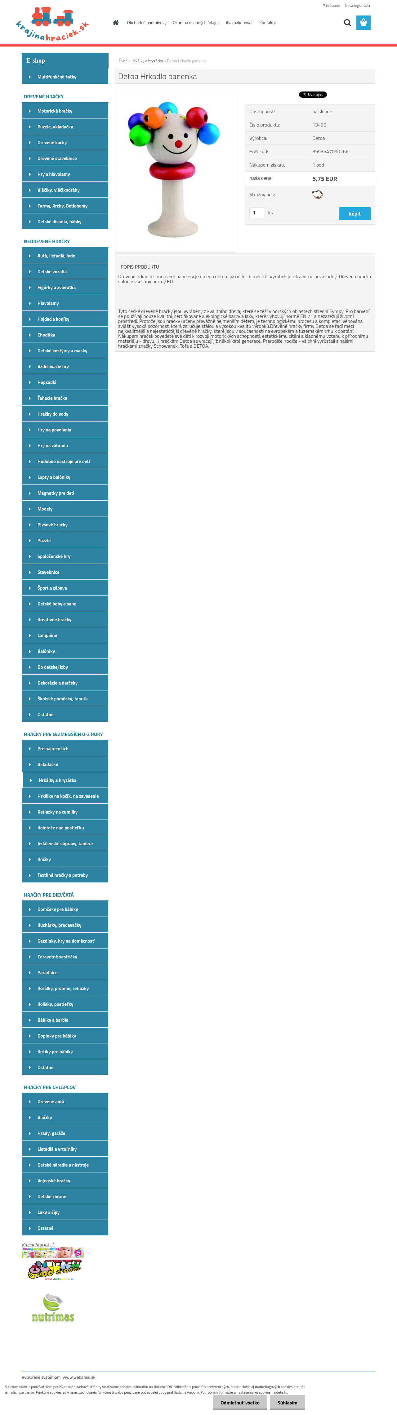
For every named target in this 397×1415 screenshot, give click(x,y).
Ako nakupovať (239, 22)
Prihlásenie (331, 5)
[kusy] (257, 212)
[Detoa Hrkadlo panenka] (175, 92)
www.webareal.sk (79, 1377)
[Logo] (64, 22)
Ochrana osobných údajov (196, 22)
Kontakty (267, 22)
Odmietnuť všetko (240, 1402)
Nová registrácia (357, 5)
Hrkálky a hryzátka (147, 61)
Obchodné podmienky (147, 22)
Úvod (123, 61)
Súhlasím (287, 1402)
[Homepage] (115, 23)
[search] (347, 23)
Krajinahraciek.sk (38, 1244)
